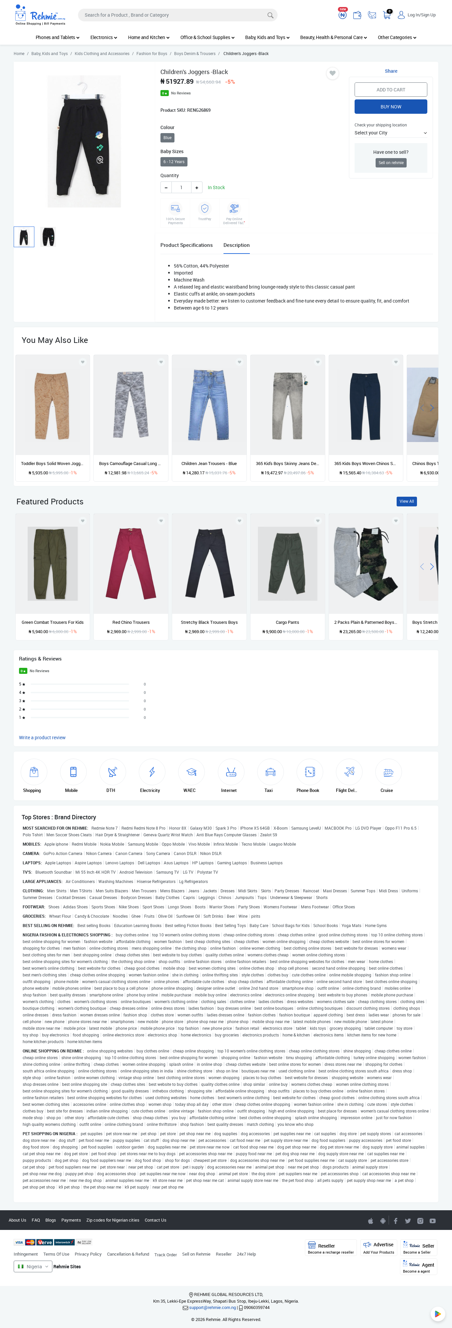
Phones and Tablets (58, 37)
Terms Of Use (56, 1254)
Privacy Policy (88, 1254)
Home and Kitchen (149, 37)
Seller (418, 1248)
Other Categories (397, 37)
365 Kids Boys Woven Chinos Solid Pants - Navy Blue (366, 463)
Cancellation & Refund (128, 1254)
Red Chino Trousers (131, 622)
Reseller (224, 1254)
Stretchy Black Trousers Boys (209, 622)
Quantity (169, 175)
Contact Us (155, 1220)
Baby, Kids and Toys (267, 37)
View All (407, 501)
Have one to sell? (391, 152)
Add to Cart (391, 89)
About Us (17, 1220)
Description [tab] (236, 245)
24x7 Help (246, 1254)
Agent (418, 1267)
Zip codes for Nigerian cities (112, 1220)
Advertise (378, 1248)
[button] (391, 132)
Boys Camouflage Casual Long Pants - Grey (131, 463)
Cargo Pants (287, 622)
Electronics (103, 37)
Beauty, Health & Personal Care (333, 37)
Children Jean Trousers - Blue (209, 463)
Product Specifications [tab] (186, 245)
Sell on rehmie (391, 162)
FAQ (36, 1220)
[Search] (178, 15)
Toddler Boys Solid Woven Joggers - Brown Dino (53, 463)
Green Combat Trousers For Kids (53, 622)
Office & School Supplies (207, 37)
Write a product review (42, 737)
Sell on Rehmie (196, 1254)
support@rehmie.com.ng (212, 1307)
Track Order (165, 1255)
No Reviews (181, 92)
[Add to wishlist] (83, 521)
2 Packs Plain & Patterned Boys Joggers (366, 622)
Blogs (50, 1220)
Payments (71, 1220)
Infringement (26, 1254)
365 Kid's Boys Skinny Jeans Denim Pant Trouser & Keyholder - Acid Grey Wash (288, 463)
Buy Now (391, 106)
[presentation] (422, 407)
